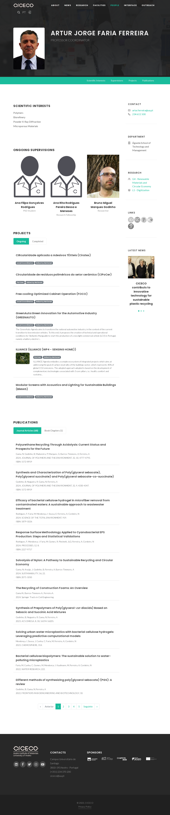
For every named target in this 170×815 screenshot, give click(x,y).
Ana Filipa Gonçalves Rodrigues (29, 205)
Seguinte (88, 706)
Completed (37, 241)
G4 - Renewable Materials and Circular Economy (141, 182)
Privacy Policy (84, 806)
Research (82, 5)
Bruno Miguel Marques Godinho (103, 205)
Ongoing (21, 241)
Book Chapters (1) (53, 430)
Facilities (99, 5)
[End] (97, 706)
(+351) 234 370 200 (60, 771)
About (55, 5)
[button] (138, 311)
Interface (130, 5)
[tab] (21, 241)
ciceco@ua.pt (57, 775)
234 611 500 (139, 114)
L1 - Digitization (140, 190)
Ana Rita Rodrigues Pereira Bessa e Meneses (66, 207)
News (67, 5)
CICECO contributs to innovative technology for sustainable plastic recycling (141, 294)
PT (23, 12)
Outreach (148, 5)
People (115, 5)
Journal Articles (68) (27, 430)
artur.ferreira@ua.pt (142, 110)
